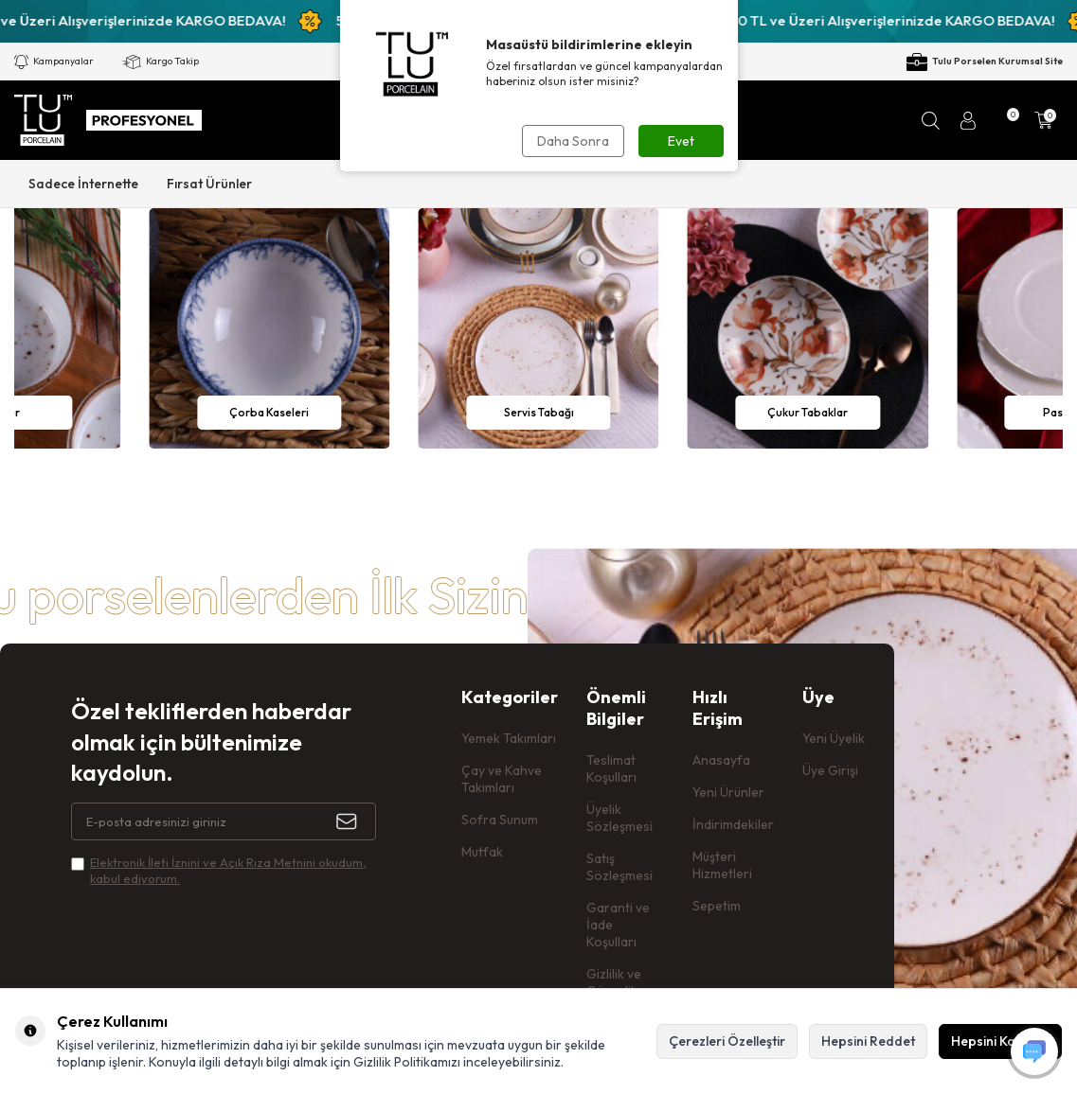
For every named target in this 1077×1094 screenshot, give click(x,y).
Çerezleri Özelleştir (727, 1041)
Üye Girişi (830, 770)
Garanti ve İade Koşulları (618, 924)
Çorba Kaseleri (269, 412)
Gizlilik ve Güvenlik (613, 982)
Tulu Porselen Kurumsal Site (984, 62)
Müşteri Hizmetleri (722, 865)
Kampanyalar (54, 62)
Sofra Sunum (499, 819)
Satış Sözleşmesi (619, 867)
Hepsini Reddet (868, 1041)
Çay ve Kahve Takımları (501, 779)
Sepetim (716, 905)
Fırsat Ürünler (209, 183)
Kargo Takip (160, 62)
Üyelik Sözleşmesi (619, 818)
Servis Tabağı (539, 412)
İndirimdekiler (733, 824)
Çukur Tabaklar (807, 412)
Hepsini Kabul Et (1000, 1041)
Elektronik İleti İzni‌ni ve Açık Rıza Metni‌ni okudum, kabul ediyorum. (228, 870)
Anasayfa (721, 759)
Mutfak (482, 851)
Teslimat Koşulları (611, 768)
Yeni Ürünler (728, 792)
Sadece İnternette (83, 183)
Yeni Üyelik (833, 738)
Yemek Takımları (508, 738)
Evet (681, 141)
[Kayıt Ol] (356, 821)
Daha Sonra (573, 141)
